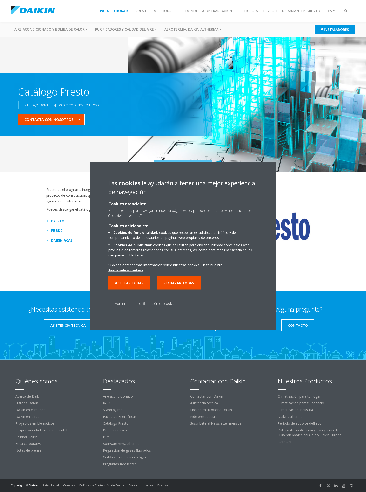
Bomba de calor (115, 430)
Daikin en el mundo (30, 410)
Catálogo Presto (116, 423)
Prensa (162, 485)
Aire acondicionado (118, 396)
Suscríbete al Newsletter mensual (216, 423)
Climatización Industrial (296, 410)
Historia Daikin (26, 403)
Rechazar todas (178, 282)
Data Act (284, 441)
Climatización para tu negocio (301, 403)
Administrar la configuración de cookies (145, 303)
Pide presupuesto (203, 416)
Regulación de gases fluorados (127, 450)
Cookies (69, 485)
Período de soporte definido (300, 423)
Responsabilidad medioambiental (41, 430)
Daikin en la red (27, 416)
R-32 (106, 403)
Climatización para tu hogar (299, 396)
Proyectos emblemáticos (34, 423)
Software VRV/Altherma (121, 443)
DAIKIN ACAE (60, 240)
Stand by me (112, 410)
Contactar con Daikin (206, 396)
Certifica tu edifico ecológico (125, 457)
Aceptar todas (129, 282)
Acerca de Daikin (28, 396)
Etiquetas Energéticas (119, 416)
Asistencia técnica (204, 403)
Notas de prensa (28, 450)
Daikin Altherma (290, 416)
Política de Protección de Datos (101, 485)
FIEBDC (55, 230)
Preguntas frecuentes (119, 464)
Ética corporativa (28, 443)
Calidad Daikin (26, 437)
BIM (106, 437)
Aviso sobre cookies (125, 270)
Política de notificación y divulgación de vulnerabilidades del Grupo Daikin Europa (309, 432)
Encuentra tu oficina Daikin (211, 410)
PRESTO (56, 221)
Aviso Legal (50, 485)
